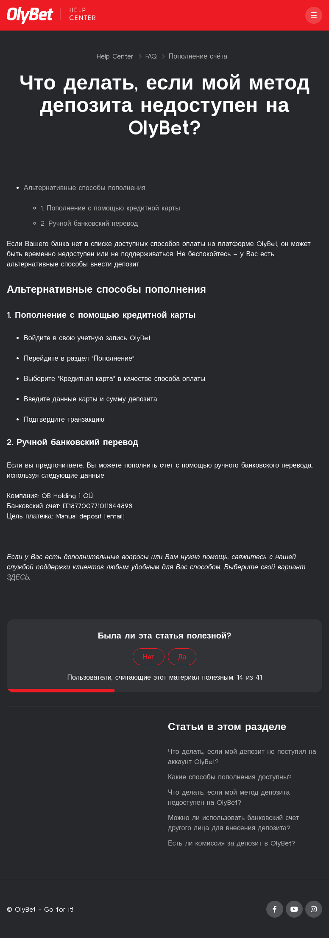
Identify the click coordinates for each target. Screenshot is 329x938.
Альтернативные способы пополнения (84, 187)
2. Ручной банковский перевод (89, 223)
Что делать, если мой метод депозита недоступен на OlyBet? (229, 797)
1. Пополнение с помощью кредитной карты (110, 208)
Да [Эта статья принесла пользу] (182, 657)
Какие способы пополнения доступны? (230, 777)
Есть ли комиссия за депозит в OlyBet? (231, 843)
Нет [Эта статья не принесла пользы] (148, 657)
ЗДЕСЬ (18, 577)
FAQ (151, 56)
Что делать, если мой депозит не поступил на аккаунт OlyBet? (242, 756)
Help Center (115, 56)
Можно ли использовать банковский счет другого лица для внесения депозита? (233, 823)
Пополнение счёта (198, 56)
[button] (313, 15)
